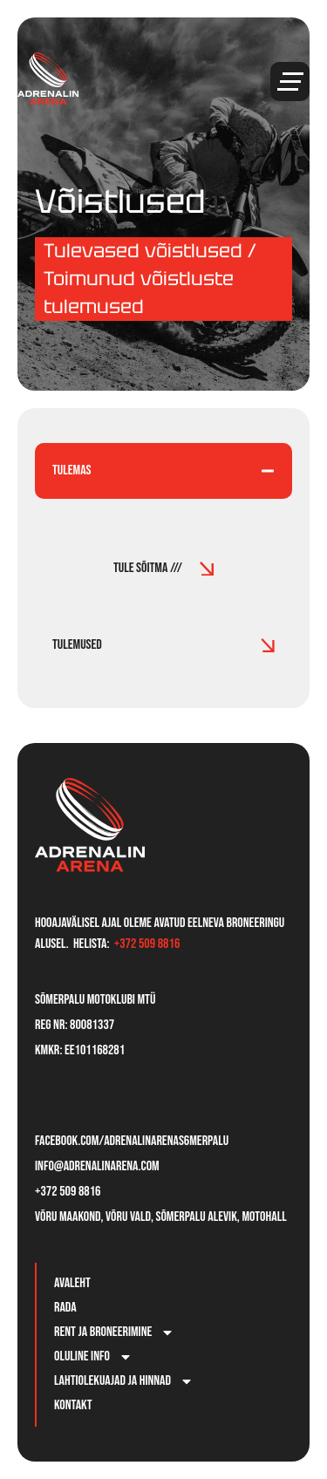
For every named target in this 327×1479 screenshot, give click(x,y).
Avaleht (72, 1283)
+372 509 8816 (147, 944)
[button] (290, 81)
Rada (65, 1307)
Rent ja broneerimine (114, 1332)
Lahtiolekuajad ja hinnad (124, 1381)
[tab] (163, 471)
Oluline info (93, 1357)
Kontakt (73, 1405)
